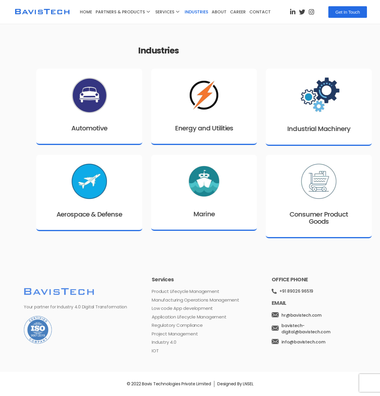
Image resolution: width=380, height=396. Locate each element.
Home (86, 12)
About (219, 12)
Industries (196, 12)
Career (238, 12)
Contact (260, 12)
